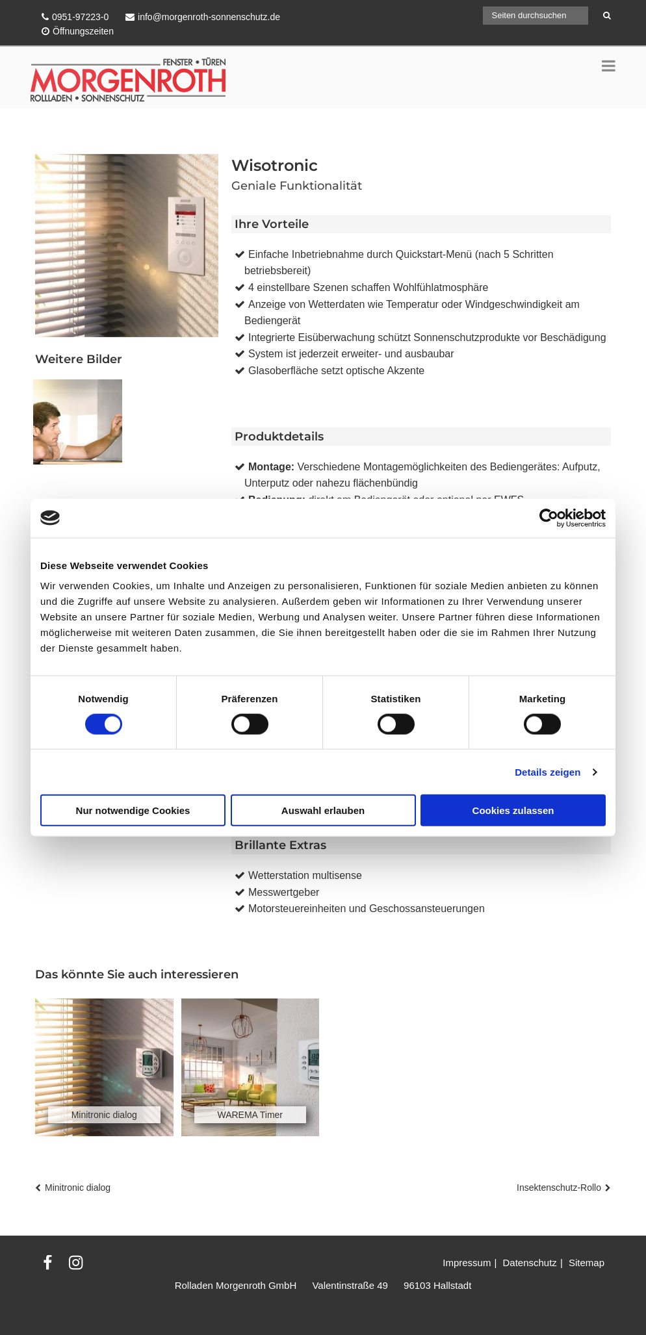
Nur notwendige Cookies (133, 810)
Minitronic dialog (77, 1187)
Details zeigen (547, 771)
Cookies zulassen (513, 810)
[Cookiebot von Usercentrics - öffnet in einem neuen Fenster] (549, 518)
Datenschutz (529, 1262)
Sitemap (586, 1262)
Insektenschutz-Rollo (559, 1187)
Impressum (467, 1262)
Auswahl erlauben (323, 810)
